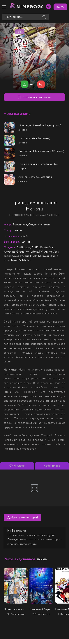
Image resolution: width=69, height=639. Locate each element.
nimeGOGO (29, 7)
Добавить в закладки (34, 97)
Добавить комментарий (22, 517)
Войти (60, 7)
